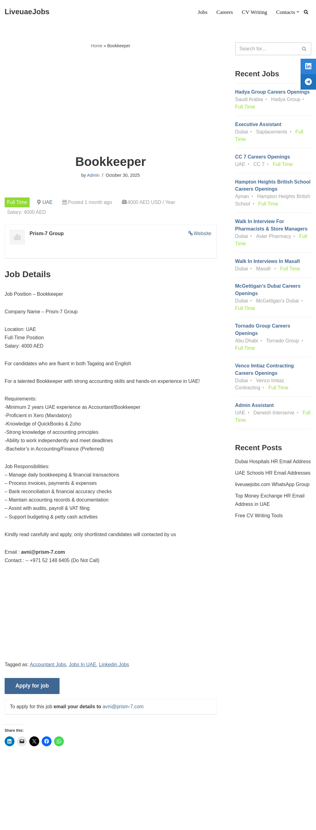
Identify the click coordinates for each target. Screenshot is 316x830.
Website (202, 233)
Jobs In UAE (83, 665)
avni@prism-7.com (123, 708)
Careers (224, 12)
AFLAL (80, 822)
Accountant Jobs (48, 665)
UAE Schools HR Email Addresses (273, 474)
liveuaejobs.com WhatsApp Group (272, 485)
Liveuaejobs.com (23, 822)
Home (96, 45)
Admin (93, 175)
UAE (48, 202)
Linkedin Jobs (114, 665)
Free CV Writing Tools (259, 516)
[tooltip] (307, 67)
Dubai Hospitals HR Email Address (273, 462)
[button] (298, 12)
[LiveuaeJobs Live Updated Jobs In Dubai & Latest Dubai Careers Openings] (27, 12)
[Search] (306, 12)
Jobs (202, 12)
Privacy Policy (52, 806)
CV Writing (254, 12)
